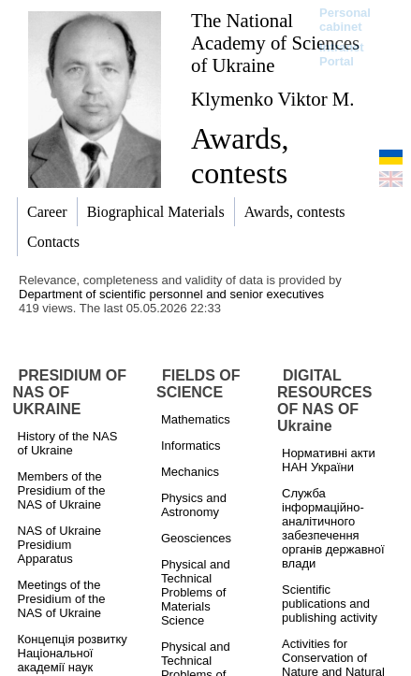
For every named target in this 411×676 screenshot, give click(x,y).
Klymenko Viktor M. (273, 98)
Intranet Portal (341, 54)
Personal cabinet (345, 20)
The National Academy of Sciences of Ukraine (275, 42)
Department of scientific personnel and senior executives (171, 294)
